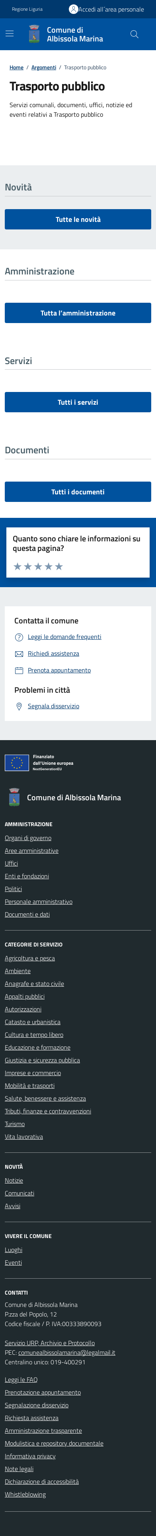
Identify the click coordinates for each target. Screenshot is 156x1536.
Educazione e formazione (37, 1047)
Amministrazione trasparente (43, 1430)
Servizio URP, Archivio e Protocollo (50, 1343)
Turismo (15, 1123)
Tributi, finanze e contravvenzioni (48, 1111)
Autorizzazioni (23, 1009)
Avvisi (12, 1206)
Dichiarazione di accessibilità (42, 1481)
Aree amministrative (31, 850)
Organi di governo (28, 837)
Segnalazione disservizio (36, 1405)
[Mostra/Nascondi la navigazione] (9, 33)
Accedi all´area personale (111, 9)
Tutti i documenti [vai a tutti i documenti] (78, 491)
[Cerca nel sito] (134, 34)
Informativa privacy (30, 1456)
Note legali (19, 1468)
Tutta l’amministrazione (78, 313)
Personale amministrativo (38, 901)
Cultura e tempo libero (34, 1034)
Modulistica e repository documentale (54, 1443)
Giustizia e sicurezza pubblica (42, 1060)
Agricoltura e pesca (30, 958)
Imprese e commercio (33, 1073)
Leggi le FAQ (21, 1379)
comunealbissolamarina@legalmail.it (66, 1352)
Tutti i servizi (78, 402)
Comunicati (19, 1193)
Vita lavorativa (24, 1136)
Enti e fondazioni (27, 876)
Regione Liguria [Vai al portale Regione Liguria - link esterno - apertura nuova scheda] (27, 9)
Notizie (14, 1180)
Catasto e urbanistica (32, 1022)
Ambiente (18, 971)
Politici (13, 888)
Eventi (13, 1262)
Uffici (11, 863)
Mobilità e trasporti (30, 1085)
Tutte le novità (78, 219)
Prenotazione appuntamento (43, 1392)
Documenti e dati (27, 914)
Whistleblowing (25, 1494)
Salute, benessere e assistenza (45, 1098)
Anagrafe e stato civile (34, 983)
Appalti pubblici (25, 996)
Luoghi (13, 1249)
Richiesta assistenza (31, 1417)
